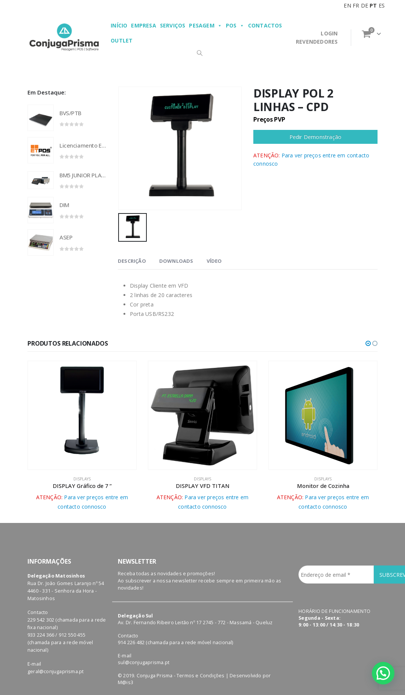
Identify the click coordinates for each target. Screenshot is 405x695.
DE (364, 5)
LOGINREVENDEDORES (317, 37)
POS (235, 25)
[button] (368, 343)
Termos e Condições (201, 675)
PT (373, 5)
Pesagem (205, 25)
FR (356, 5)
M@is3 (125, 682)
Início (119, 25)
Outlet (121, 40)
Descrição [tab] (132, 261)
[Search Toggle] (199, 53)
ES (382, 5)
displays (82, 479)
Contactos (265, 25)
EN (347, 5)
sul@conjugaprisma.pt (143, 662)
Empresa (143, 25)
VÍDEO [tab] (214, 261)
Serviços (173, 25)
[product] (40, 118)
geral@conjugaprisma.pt (55, 671)
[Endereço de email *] (336, 574)
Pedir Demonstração (315, 136)
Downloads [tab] (176, 261)
